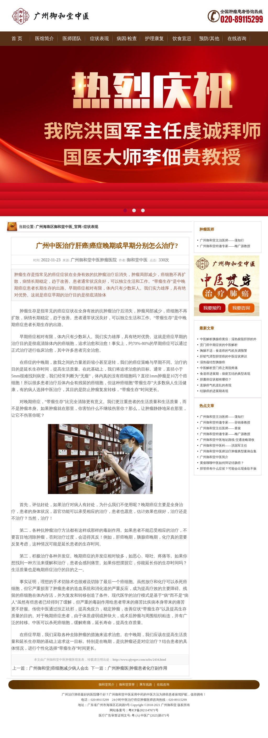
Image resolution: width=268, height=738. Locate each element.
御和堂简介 (106, 684)
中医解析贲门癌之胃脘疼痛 (219, 368)
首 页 (17, 38)
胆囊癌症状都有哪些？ (215, 379)
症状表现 (99, 38)
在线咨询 (236, 38)
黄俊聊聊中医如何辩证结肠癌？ (222, 463)
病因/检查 (127, 38)
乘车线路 (145, 684)
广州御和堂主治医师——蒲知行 (222, 240)
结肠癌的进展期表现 (214, 391)
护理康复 (154, 38)
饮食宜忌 (181, 38)
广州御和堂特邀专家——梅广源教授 (225, 246)
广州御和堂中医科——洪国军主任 (223, 445)
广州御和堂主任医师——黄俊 (220, 428)
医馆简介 (44, 38)
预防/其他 (209, 38)
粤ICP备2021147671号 (143, 710)
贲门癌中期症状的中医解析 (219, 345)
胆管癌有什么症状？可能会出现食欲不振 (228, 468)
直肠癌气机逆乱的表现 (215, 385)
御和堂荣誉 (127, 684)
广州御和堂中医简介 (214, 457)
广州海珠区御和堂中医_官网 (58, 227)
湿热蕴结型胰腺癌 (212, 362)
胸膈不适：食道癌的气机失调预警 (223, 350)
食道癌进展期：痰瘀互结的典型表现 (225, 374)
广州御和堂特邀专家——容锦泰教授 (225, 422)
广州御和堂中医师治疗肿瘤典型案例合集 (228, 451)
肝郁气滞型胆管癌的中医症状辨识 (223, 356)
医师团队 (72, 38)
